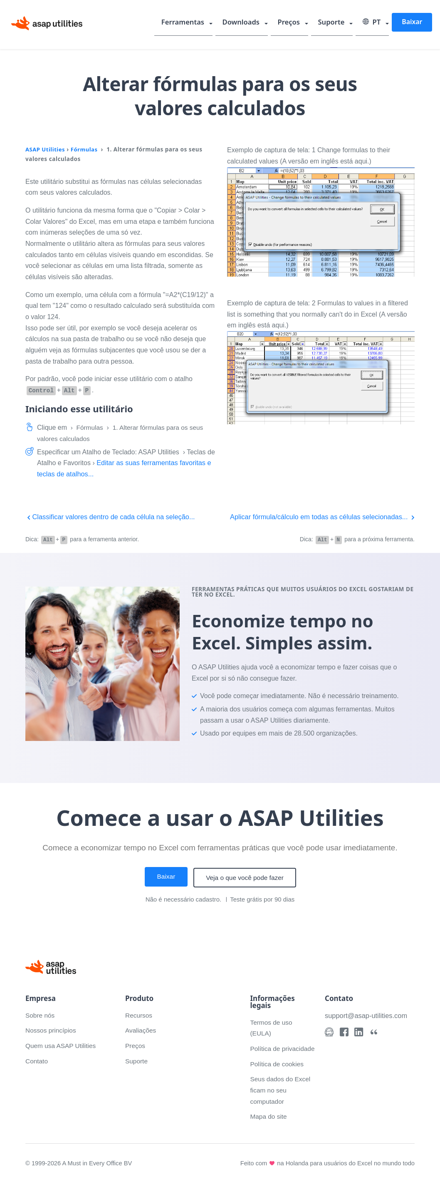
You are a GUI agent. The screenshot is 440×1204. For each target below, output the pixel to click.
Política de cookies (277, 1084)
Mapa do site (269, 1137)
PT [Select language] (373, 22)
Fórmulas (86, 149)
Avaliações (141, 1040)
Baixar (412, 22)
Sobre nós (40, 1024)
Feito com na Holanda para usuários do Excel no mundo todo (326, 1184)
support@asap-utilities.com (367, 1025)
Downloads (249, 22)
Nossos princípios (51, 1040)
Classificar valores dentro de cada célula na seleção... (113, 516)
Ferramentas (194, 22)
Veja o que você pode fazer (245, 887)
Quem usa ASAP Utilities (62, 1055)
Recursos (139, 1024)
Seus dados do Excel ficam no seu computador (281, 1111)
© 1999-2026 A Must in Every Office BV (79, 1183)
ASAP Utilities (46, 149)
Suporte (335, 22)
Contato (37, 1070)
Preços (295, 22)
